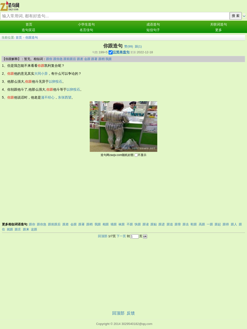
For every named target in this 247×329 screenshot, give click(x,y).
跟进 (161, 224)
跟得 (226, 224)
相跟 (106, 224)
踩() (138, 46)
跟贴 (154, 224)
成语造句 (153, 24)
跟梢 (101, 59)
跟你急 (58, 59)
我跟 (108, 59)
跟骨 (178, 224)
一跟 (210, 224)
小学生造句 (86, 24)
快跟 (138, 224)
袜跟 (121, 224)
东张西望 (64, 97)
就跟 (10, 229)
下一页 (121, 236)
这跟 (34, 229)
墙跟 (113, 224)
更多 (218, 30)
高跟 (202, 224)
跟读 (146, 224)
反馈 (131, 313)
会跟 (87, 59)
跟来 (26, 229)
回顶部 (102, 236)
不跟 (130, 224)
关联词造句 (218, 24)
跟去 (186, 224)
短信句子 (153, 30)
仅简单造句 (121, 52)
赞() (128, 46)
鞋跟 (194, 224)
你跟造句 (31, 37)
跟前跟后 (69, 59)
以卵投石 (55, 81)
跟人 (234, 224)
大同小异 (41, 73)
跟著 (94, 59)
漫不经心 (48, 97)
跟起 (218, 224)
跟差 (80, 59)
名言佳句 (86, 30)
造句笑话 (28, 30)
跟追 (170, 224)
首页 (29, 24)
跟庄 (18, 229)
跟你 (49, 59)
